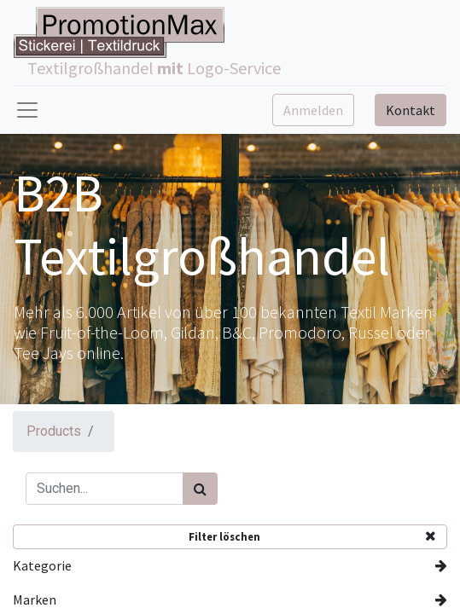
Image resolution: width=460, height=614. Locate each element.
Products (53, 431)
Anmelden (313, 110)
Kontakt (410, 110)
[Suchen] (200, 488)
